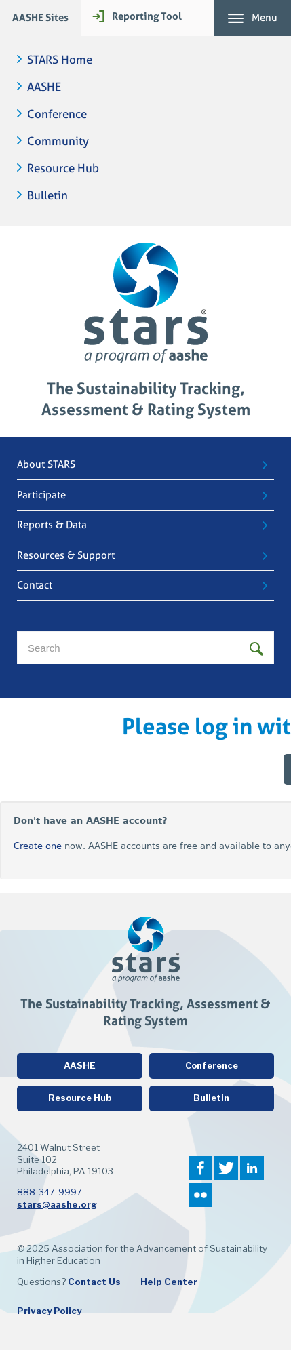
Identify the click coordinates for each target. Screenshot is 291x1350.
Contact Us (94, 1281)
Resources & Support (66, 555)
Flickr (200, 1195)
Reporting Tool (147, 15)
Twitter (226, 1168)
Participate (41, 495)
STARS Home (59, 60)
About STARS (46, 464)
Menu (264, 18)
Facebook (200, 1168)
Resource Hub (63, 168)
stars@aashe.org (57, 1204)
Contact (34, 585)
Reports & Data (52, 525)
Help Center (168, 1281)
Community (58, 141)
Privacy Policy (49, 1310)
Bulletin (47, 195)
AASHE (44, 87)
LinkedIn (252, 1168)
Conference (57, 114)
